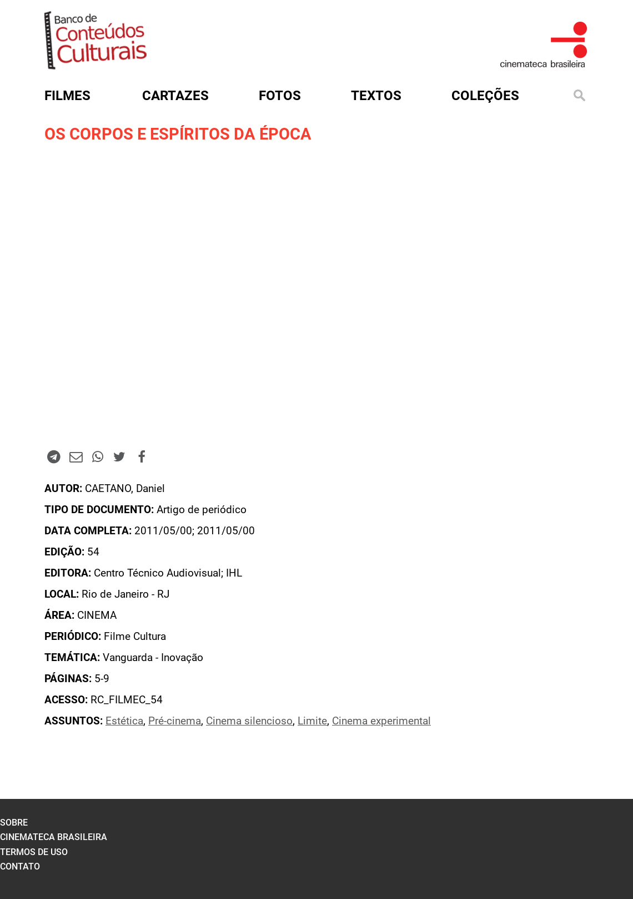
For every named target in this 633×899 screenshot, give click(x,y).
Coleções (485, 95)
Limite (312, 721)
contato (20, 866)
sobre (14, 822)
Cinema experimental (381, 721)
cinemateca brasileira (53, 837)
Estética (124, 721)
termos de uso (34, 852)
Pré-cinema (174, 721)
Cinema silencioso (249, 721)
